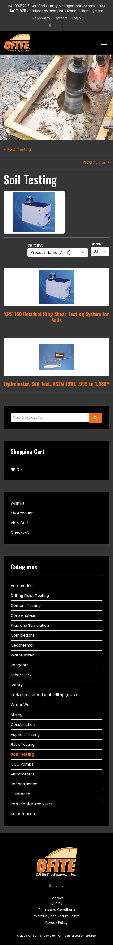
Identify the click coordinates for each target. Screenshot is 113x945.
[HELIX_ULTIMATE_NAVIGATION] (104, 43)
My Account (22, 513)
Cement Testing (26, 605)
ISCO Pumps (94, 162)
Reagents (19, 665)
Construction (23, 724)
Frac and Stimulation (30, 625)
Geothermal (22, 645)
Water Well (21, 704)
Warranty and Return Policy (56, 916)
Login (76, 18)
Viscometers (22, 774)
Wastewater (22, 655)
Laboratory (21, 675)
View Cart (20, 522)
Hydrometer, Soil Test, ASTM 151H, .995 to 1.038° (56, 383)
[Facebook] (50, 25)
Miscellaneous (24, 814)
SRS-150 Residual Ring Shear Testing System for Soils (56, 317)
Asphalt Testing (25, 734)
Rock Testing (19, 149)
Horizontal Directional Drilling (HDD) (44, 695)
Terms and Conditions (56, 909)
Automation (22, 585)
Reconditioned (24, 784)
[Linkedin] (63, 25)
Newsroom (41, 18)
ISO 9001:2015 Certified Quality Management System (51, 6)
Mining (16, 714)
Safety (17, 685)
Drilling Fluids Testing (30, 595)
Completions (23, 635)
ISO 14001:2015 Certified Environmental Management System (57, 8)
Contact (57, 898)
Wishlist (18, 503)
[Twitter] (56, 25)
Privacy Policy (56, 922)
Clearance (20, 794)
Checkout (20, 532)
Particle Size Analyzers (31, 804)
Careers (61, 18)
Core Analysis (23, 615)
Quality (56, 903)
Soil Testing (22, 754)
